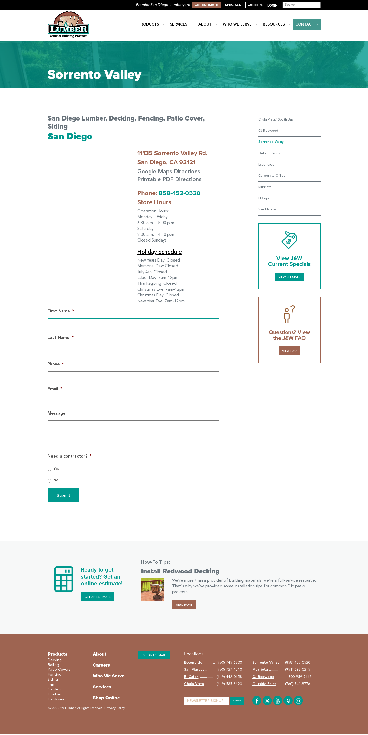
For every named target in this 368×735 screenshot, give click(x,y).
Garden (54, 690)
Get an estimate (154, 655)
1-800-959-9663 (298, 677)
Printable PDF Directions (171, 180)
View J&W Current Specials (289, 261)
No (56, 481)
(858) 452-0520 (297, 663)
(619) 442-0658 (229, 677)
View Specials (289, 276)
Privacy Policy (115, 708)
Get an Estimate (98, 597)
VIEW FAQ (289, 350)
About (208, 24)
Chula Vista (194, 684)
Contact (307, 24)
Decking (55, 660)
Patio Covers (59, 670)
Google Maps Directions (170, 172)
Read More (184, 605)
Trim (51, 685)
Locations (193, 654)
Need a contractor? (70, 457)
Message (57, 414)
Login (272, 5)
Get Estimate (206, 5)
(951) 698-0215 (297, 670)
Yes (56, 469)
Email (55, 389)
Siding (53, 680)
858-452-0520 (180, 194)
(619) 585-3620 (229, 684)
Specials (233, 5)
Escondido (266, 164)
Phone (56, 365)
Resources (277, 24)
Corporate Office (272, 176)
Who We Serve (240, 24)
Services (181, 24)
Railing (53, 665)
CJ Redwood (268, 130)
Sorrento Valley (265, 663)
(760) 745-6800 (229, 663)
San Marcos (267, 209)
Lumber (54, 695)
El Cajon (264, 198)
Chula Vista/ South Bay (275, 119)
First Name (61, 312)
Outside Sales (269, 153)
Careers (255, 5)
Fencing (54, 675)
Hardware (56, 700)
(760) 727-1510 (229, 670)
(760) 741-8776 (297, 684)
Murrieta (265, 187)
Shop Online (106, 698)
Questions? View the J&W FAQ (289, 335)
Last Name (61, 338)
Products (151, 24)
